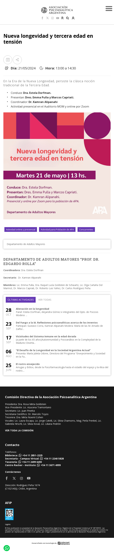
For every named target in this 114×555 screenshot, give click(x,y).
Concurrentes (86, 229)
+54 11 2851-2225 (32, 455)
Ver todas (44, 299)
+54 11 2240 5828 (54, 458)
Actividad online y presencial (20, 229)
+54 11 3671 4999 (51, 465)
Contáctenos (13, 471)
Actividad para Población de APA (57, 229)
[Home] (57, 9)
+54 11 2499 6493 (32, 462)
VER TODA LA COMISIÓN (19, 430)
